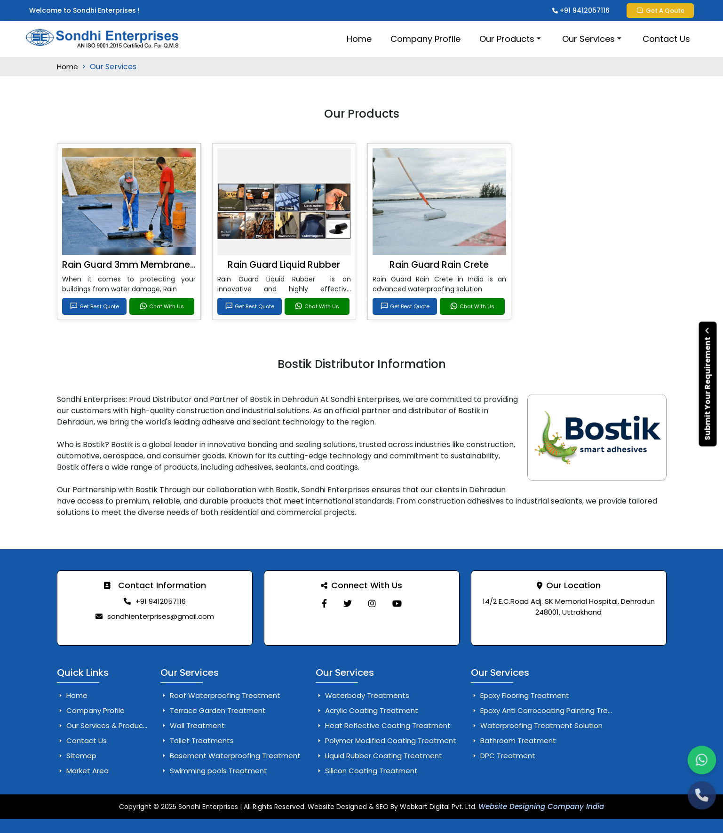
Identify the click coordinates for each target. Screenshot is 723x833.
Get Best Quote (94, 306)
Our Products (511, 38)
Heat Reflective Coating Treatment (383, 725)
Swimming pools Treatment (213, 771)
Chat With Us (161, 306)
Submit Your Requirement (707, 384)
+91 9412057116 (581, 10)
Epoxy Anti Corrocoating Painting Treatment (553, 710)
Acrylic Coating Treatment (367, 710)
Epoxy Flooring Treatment (520, 695)
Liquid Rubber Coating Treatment (379, 756)
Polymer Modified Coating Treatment (386, 740)
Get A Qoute (660, 10)
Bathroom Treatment (513, 740)
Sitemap (76, 756)
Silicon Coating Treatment (367, 771)
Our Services (593, 38)
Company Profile (425, 39)
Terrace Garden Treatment (213, 710)
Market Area (83, 771)
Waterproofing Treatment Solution (537, 725)
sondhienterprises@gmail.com (160, 616)
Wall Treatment (192, 725)
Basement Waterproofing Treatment (230, 756)
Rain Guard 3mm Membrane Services (146, 264)
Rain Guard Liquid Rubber (284, 264)
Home (359, 39)
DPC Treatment (503, 756)
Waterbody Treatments (362, 695)
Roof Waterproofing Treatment (220, 695)
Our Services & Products (103, 725)
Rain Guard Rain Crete (439, 264)
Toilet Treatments (197, 740)
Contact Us (666, 39)
